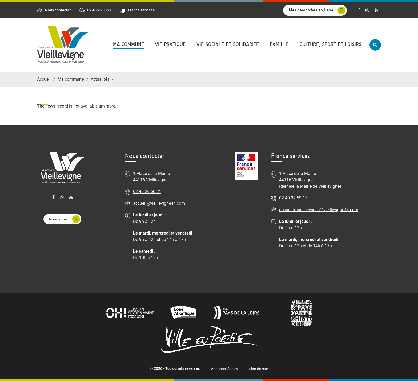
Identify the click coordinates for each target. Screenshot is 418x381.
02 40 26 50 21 (147, 191)
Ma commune (128, 44)
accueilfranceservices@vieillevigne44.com (318, 209)
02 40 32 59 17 (293, 197)
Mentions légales (224, 369)
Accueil (44, 79)
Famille (279, 44)
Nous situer (58, 219)
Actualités (100, 79)
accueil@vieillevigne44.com (159, 203)
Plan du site (258, 369)
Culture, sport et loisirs (330, 44)
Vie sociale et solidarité (227, 44)
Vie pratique (170, 44)
